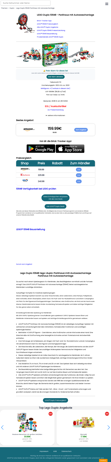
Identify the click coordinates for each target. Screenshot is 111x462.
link (78, 169)
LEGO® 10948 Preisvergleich (47, 24)
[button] (108, 427)
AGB (55, 451)
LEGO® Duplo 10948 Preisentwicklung (51, 30)
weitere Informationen (56, 115)
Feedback (103, 460)
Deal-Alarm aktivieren (55, 77)
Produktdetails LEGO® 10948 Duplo (50, 37)
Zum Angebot (81, 130)
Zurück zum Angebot (24, 264)
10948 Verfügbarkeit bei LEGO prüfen (36, 188)
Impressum (44, 451)
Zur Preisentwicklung (56, 110)
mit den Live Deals (55, 199)
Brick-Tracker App (44, 21)
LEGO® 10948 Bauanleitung (47, 34)
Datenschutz (67, 451)
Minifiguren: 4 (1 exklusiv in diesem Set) (55, 88)
